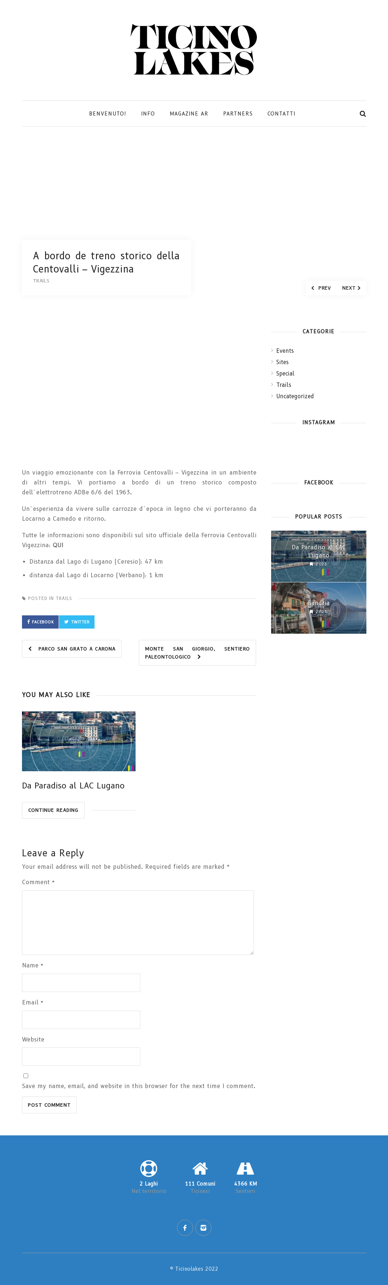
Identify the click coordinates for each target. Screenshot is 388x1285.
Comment (38, 882)
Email (33, 1002)
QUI (58, 545)
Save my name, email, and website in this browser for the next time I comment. (138, 1086)
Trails (64, 598)
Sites (282, 362)
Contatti (281, 113)
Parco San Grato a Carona (71, 649)
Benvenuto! (107, 113)
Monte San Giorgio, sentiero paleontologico (197, 653)
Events (285, 351)
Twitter (80, 622)
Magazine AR (189, 113)
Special (285, 373)
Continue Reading (53, 810)
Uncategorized (295, 396)
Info (148, 113)
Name (33, 965)
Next (351, 288)
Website (33, 1039)
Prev (320, 288)
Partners (238, 113)
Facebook (42, 622)
